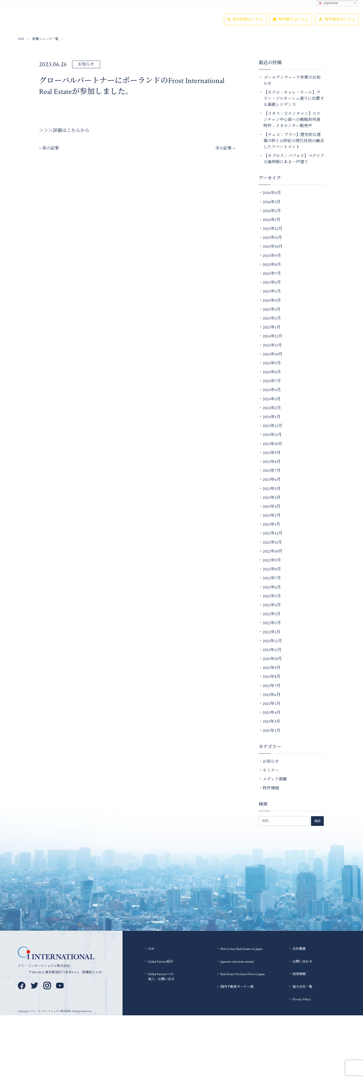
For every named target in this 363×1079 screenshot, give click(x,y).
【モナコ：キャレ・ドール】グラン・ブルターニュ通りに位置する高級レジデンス (293, 98)
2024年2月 (272, 408)
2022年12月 (273, 533)
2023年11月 (272, 435)
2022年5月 (272, 596)
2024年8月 (272, 372)
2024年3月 (272, 399)
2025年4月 (272, 300)
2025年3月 (272, 309)
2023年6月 (272, 479)
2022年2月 (272, 623)
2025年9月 (272, 255)
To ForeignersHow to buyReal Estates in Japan (126, 24)
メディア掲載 (275, 779)
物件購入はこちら (293, 24)
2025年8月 (272, 264)
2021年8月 (271, 676)
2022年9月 (272, 560)
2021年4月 (271, 712)
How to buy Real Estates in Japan (241, 949)
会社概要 (156, 24)
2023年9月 (272, 453)
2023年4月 (272, 497)
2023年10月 (272, 444)
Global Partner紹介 (95, 24)
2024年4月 (272, 390)
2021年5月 (271, 703)
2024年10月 (273, 354)
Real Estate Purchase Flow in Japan (242, 974)
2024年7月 (272, 381)
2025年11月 (272, 237)
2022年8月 (272, 569)
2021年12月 (272, 641)
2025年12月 (273, 228)
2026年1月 (271, 220)
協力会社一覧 (206, 24)
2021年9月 (271, 668)
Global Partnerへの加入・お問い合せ (161, 976)
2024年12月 (273, 336)
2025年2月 (272, 318)
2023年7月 (272, 470)
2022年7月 (272, 578)
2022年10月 (273, 551)
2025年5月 (272, 291)
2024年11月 (272, 345)
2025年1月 (271, 327)
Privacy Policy (301, 999)
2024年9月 (272, 363)
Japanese (328, 3)
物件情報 (271, 788)
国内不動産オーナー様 (236, 987)
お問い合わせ (302, 962)
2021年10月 (272, 659)
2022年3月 (272, 614)
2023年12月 (272, 426)
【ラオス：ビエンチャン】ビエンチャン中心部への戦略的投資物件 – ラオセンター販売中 (292, 120)
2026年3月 (272, 202)
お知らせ (86, 64)
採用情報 (180, 24)
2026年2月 (272, 211)
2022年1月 (271, 632)
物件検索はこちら (340, 24)
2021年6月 (271, 695)
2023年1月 (271, 524)
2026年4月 (272, 193)
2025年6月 (272, 282)
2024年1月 (271, 417)
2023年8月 (272, 462)
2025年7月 (272, 273)
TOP (42, 24)
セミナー (271, 770)
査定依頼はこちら (247, 24)
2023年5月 (272, 488)
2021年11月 (272, 650)
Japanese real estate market (237, 962)
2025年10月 (273, 246)
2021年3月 (271, 721)
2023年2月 (272, 515)
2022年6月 (272, 587)
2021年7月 (271, 686)
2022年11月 (272, 542)
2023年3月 (271, 506)
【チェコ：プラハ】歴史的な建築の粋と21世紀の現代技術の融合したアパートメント (293, 141)
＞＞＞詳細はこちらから (64, 130)
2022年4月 (272, 605)
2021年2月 (271, 730)
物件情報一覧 (68, 24)
